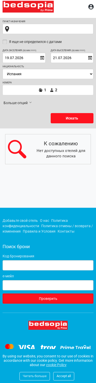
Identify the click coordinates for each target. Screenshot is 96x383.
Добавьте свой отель (20, 220)
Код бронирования (18, 256)
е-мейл (8, 276)
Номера (7, 83)
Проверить (48, 299)
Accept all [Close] (64, 376)
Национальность (13, 66)
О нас (44, 220)
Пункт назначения (14, 21)
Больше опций (18, 102)
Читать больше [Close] (35, 376)
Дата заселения (19, 50)
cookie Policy (56, 365)
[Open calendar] (42, 58)
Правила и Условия (39, 231)
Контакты (66, 231)
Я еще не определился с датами (35, 42)
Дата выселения (68, 50)
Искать (72, 118)
